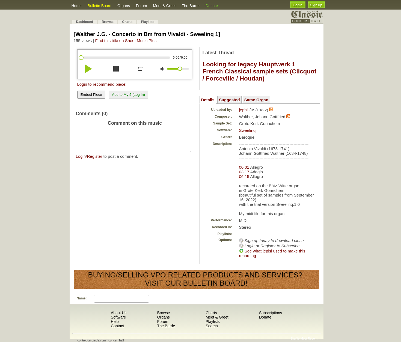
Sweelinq (247, 130)
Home (77, 6)
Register (94, 160)
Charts (127, 22)
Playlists (148, 22)
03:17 (244, 171)
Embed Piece (91, 95)
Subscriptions (270, 313)
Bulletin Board (99, 6)
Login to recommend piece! (102, 84)
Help (115, 321)
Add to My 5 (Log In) (128, 95)
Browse (108, 22)
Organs (123, 6)
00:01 (244, 167)
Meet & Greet (164, 6)
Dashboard (84, 22)
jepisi (243, 110)
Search (212, 326)
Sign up (316, 5)
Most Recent (309, 338)
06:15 (244, 176)
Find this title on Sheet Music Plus (125, 40)
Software (118, 317)
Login (297, 5)
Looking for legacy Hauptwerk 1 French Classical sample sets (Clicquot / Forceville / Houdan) (260, 71)
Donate (212, 6)
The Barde (191, 6)
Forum (141, 6)
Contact (117, 326)
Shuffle (295, 338)
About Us (119, 313)
